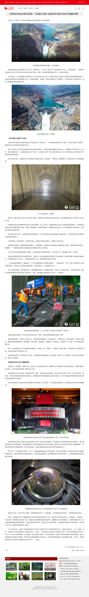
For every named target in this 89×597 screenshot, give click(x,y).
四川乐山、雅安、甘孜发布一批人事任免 (69, 568)
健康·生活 (34, 2)
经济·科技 (18, 2)
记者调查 (37, 8)
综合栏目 (31, 8)
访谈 (42, 2)
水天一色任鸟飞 (48, 569)
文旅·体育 (29, 2)
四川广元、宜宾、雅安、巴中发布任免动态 (70, 576)
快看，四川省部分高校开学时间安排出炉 (69, 566)
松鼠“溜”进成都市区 (23, 579)
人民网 (19, 8)
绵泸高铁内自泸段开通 (11, 569)
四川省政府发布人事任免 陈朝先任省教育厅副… (71, 571)
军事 (48, 2)
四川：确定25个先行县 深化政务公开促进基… (71, 579)
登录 (80, 2)
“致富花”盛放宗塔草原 (37, 579)
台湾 (54, 2)
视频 (57, 2)
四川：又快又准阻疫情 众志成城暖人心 (69, 563)
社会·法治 (23, 2)
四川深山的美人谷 (36, 569)
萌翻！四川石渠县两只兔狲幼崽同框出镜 (69, 573)
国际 (45, 2)
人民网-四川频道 (71, 547)
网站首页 (7, 2)
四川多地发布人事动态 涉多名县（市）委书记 (71, 561)
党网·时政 (12, 2)
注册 (83, 2)
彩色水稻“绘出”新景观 (11, 579)
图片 (60, 2)
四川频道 (25, 8)
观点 (39, 2)
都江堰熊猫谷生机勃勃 (50, 579)
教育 (63, 2)
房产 (67, 2)
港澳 (51, 2)
